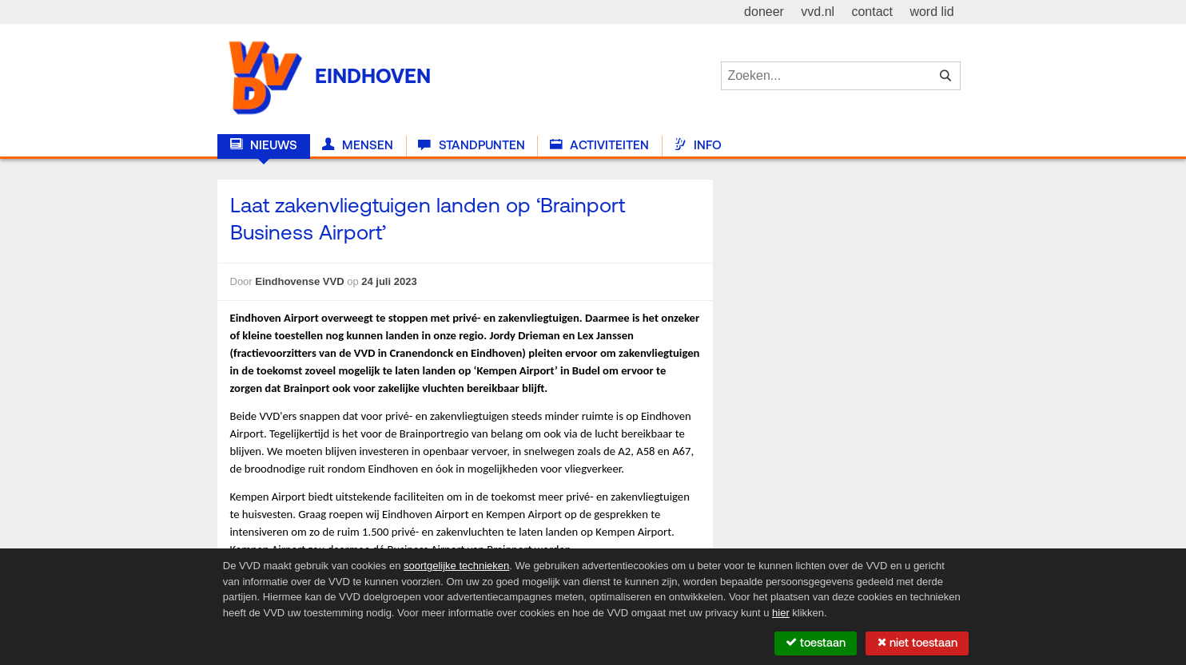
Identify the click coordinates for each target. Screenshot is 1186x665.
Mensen (357, 145)
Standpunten (471, 145)
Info (698, 145)
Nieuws (263, 145)
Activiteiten (599, 145)
